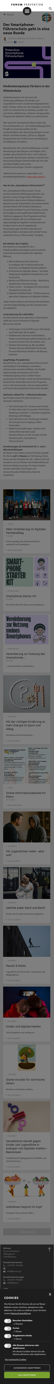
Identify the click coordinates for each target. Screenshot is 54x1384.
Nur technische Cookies (15, 1359)
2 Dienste (18, 1323)
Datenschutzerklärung (21, 1313)
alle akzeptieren (27, 1375)
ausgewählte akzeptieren (27, 1368)
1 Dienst (17, 1331)
